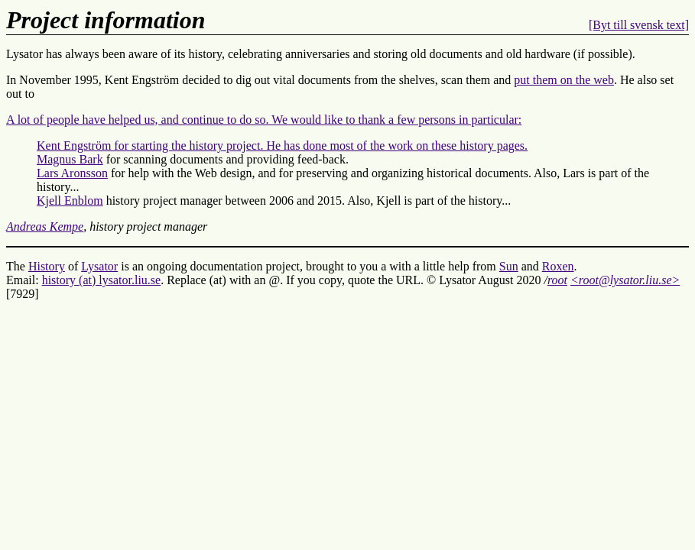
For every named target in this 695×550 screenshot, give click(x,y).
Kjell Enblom (70, 200)
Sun (508, 266)
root (557, 279)
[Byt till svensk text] (639, 24)
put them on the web (564, 79)
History (46, 266)
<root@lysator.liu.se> (625, 279)
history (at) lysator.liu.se (101, 279)
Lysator (99, 266)
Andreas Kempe (44, 226)
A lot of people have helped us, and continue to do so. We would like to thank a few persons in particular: (263, 119)
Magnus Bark (70, 159)
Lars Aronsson (72, 173)
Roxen (558, 266)
